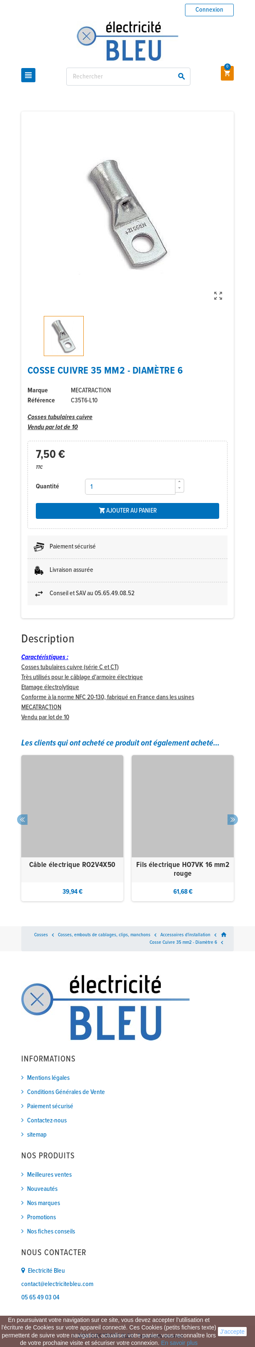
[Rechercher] (128, 77)
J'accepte (232, 1331)
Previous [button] (22, 819)
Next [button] (233, 819)
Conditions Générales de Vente (66, 1092)
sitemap (37, 1134)
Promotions (41, 1217)
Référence (41, 400)
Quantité (47, 486)
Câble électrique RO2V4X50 (72, 865)
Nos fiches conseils (51, 1231)
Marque (38, 390)
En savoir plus (179, 1342)
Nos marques (43, 1203)
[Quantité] (130, 487)
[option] (72, 828)
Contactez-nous (47, 1120)
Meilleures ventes (49, 1174)
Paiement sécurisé (50, 1106)
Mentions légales (48, 1078)
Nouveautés (42, 1189)
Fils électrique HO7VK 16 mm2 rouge (182, 869)
